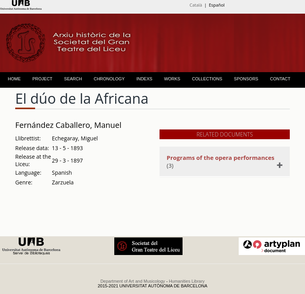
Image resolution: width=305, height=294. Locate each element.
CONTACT (280, 78)
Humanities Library (187, 281)
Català (196, 5)
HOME (14, 78)
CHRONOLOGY (109, 78)
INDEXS (144, 78)
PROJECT (42, 78)
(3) (221, 161)
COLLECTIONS (207, 78)
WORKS (172, 78)
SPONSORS (246, 78)
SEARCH (73, 78)
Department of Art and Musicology (132, 281)
